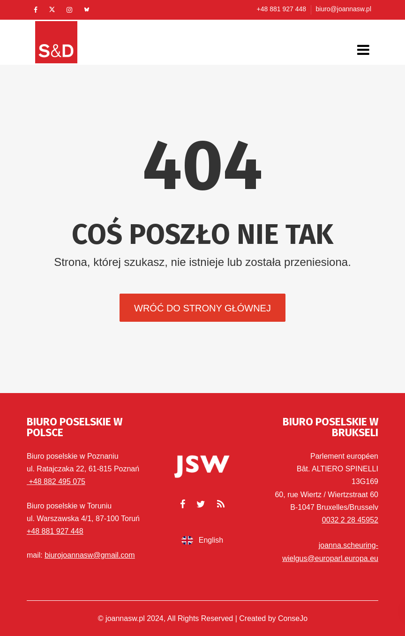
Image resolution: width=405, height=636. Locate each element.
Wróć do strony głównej (202, 308)
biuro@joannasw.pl (343, 9)
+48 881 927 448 (282, 9)
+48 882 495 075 (56, 481)
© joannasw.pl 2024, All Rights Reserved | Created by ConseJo (203, 618)
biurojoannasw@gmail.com (90, 555)
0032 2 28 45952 (350, 520)
